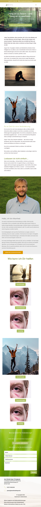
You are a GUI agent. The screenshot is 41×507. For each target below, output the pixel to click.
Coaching (20, 331)
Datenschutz (24, 496)
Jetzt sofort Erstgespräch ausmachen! (20, 25)
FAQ (24, 504)
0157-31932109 (13, 1)
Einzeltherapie (20, 284)
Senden (34, 472)
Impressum (17, 496)
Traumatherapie (20, 307)
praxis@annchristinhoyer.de (13, 490)
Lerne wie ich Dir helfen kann (13, 252)
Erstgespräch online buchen (20, 443)
